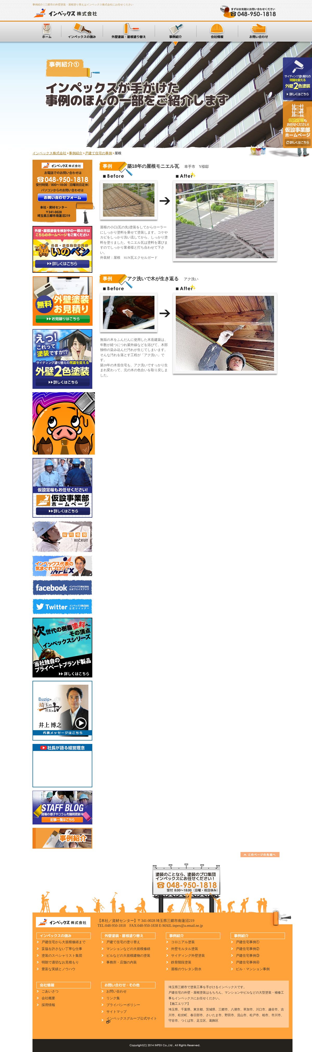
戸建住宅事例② (247, 948)
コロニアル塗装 (183, 942)
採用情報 (48, 1005)
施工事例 (175, 31)
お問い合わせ (259, 31)
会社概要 (48, 998)
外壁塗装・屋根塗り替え (129, 31)
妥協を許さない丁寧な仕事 (62, 948)
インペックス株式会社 (66, 13)
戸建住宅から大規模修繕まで (64, 942)
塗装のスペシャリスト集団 (62, 955)
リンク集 (113, 998)
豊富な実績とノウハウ (58, 969)
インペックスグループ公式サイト (130, 1020)
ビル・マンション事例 (253, 969)
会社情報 (217, 31)
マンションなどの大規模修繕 (128, 948)
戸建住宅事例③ (247, 955)
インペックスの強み (82, 31)
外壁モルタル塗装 (184, 948)
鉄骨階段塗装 (181, 962)
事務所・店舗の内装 (121, 962)
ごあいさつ (50, 991)
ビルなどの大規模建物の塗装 (128, 955)
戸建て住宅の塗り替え (123, 942)
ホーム (46, 31)
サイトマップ (116, 1011)
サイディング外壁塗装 (188, 955)
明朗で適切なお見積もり (60, 962)
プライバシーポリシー (123, 1005)
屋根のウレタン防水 (186, 969)
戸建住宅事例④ (247, 962)
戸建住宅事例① (247, 942)
